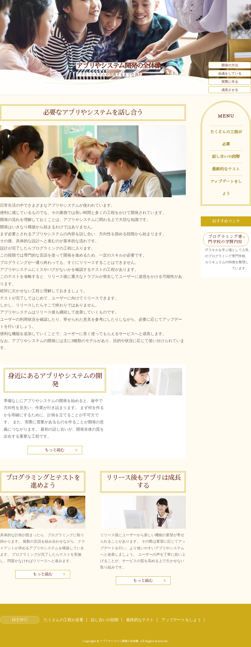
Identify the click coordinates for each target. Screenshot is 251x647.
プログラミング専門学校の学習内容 (225, 239)
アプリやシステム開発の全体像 (118, 65)
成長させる (229, 90)
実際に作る (229, 81)
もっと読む (55, 450)
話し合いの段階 (226, 157)
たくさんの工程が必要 (226, 138)
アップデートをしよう (226, 188)
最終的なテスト (226, 169)
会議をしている (230, 73)
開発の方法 (229, 65)
